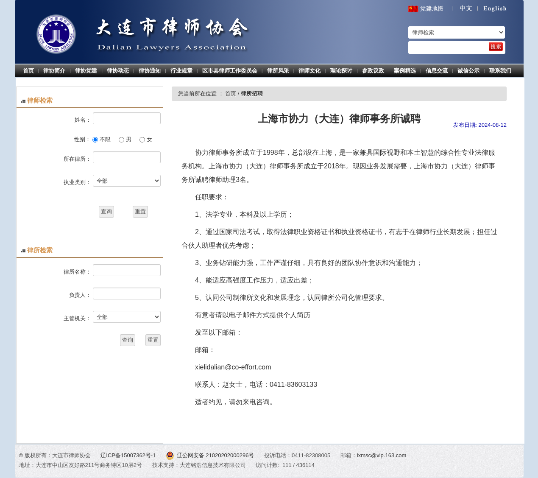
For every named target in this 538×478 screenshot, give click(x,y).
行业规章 (181, 70)
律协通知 (150, 70)
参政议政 (373, 70)
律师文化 (309, 70)
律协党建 (86, 70)
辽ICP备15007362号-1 (128, 455)
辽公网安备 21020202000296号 (211, 455)
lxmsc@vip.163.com (382, 455)
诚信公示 (468, 70)
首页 (28, 70)
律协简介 (54, 70)
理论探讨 (341, 70)
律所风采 (278, 70)
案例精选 (405, 70)
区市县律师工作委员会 (229, 70)
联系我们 (500, 70)
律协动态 (118, 70)
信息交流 (437, 70)
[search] (496, 46)
